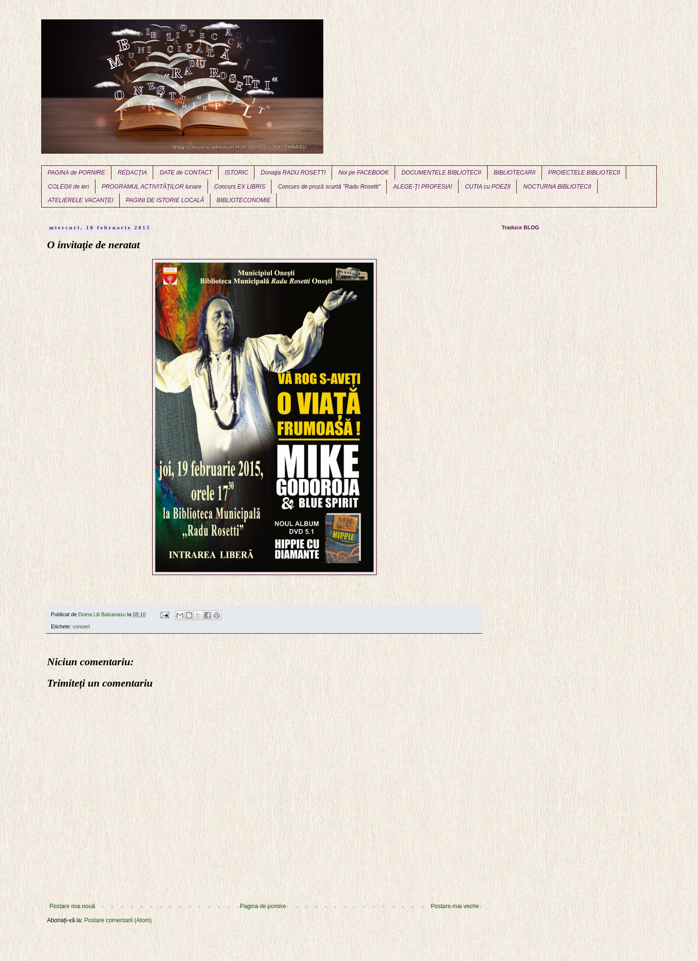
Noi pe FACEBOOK (363, 172)
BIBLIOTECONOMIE (243, 200)
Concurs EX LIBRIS (239, 186)
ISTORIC (236, 172)
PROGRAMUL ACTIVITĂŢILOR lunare (152, 186)
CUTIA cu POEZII (487, 186)
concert (81, 626)
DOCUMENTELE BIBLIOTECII (441, 172)
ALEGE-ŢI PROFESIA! (422, 186)
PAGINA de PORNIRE (76, 172)
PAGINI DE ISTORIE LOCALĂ (165, 200)
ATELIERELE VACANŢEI (80, 200)
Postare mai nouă (72, 906)
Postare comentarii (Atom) (118, 920)
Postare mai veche (455, 906)
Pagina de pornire (263, 906)
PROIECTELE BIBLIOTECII (584, 172)
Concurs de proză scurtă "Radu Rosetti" (329, 186)
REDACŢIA (132, 172)
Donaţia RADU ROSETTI (293, 172)
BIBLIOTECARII (515, 172)
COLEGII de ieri (68, 186)
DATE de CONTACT (185, 172)
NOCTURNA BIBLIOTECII (557, 186)
